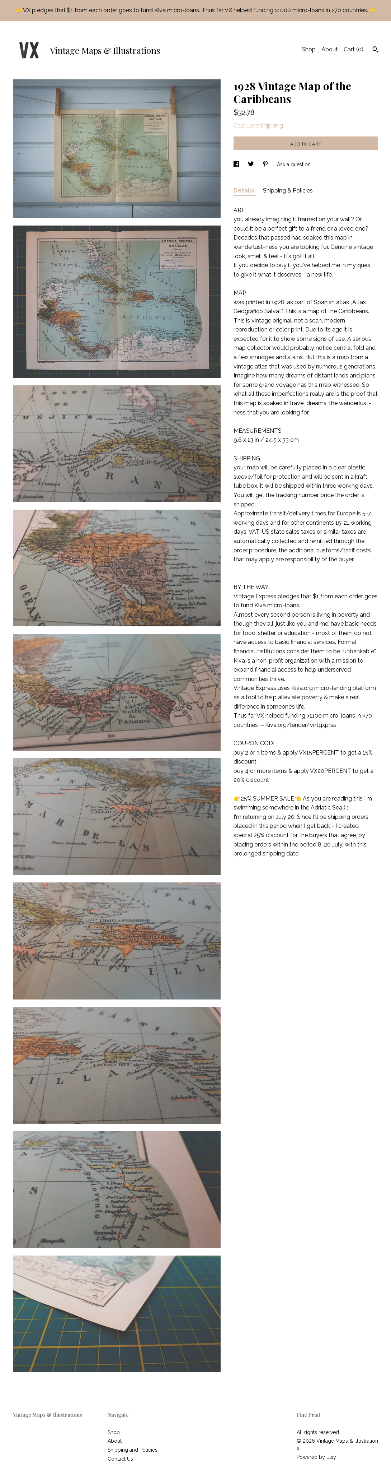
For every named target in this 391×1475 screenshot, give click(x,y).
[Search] (375, 50)
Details (245, 190)
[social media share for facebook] (237, 164)
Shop (309, 49)
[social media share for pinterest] (266, 164)
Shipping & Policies (288, 190)
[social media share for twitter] (251, 164)
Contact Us (120, 1459)
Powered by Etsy (316, 1457)
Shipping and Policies (132, 1450)
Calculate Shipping (258, 125)
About (329, 49)
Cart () (353, 49)
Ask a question (294, 164)
